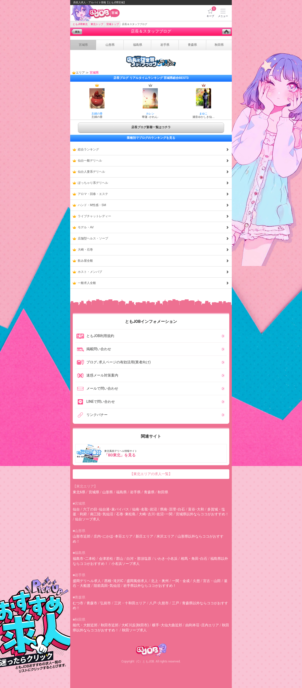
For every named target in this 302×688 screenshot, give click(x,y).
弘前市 (105, 603)
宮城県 (94, 492)
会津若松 (106, 559)
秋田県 (163, 492)
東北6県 (79, 492)
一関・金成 (181, 581)
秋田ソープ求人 (134, 630)
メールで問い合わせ (97, 389)
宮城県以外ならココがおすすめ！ (202, 514)
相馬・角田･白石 (194, 559)
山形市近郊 (81, 536)
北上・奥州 (160, 581)
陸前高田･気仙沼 (107, 586)
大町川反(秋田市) (135, 625)
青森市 (92, 603)
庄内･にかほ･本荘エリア (113, 536)
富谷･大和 (196, 509)
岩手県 (135, 492)
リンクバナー (92, 415)
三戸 (175, 603)
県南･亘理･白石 (172, 509)
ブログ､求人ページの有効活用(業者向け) (113, 362)
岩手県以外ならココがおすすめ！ (149, 586)
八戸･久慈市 (159, 603)
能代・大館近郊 (85, 625)
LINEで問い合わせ (95, 402)
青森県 (149, 492)
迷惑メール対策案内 (97, 375)
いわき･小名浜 (166, 559)
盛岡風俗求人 (137, 581)
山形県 (107, 492)
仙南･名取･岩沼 (144, 509)
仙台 (76, 509)
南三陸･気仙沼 (101, 514)
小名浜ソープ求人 (125, 564)
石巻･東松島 (126, 514)
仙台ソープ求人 (87, 519)
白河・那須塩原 (139, 559)
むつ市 (78, 603)
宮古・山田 (212, 581)
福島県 (121, 492)
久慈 (196, 581)
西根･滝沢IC (113, 581)
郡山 (119, 559)
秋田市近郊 (109, 625)
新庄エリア (144, 536)
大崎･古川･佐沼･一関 (155, 514)
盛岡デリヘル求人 (87, 581)
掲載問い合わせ (93, 349)
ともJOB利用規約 (95, 336)
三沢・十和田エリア (130, 603)
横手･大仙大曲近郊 (167, 625)
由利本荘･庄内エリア (202, 625)
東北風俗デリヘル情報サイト (151, 453)
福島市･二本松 (84, 559)
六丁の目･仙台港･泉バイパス (106, 509)
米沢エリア (165, 536)
